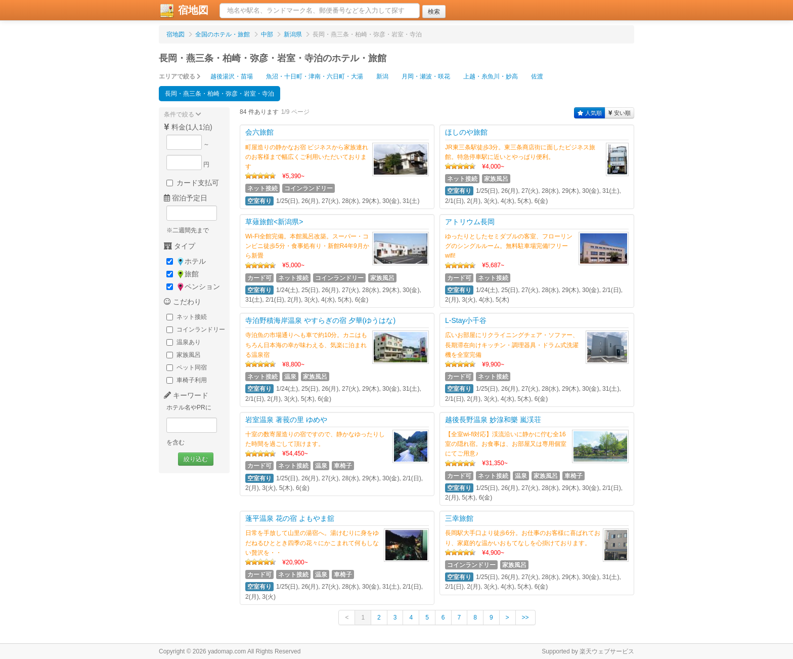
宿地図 (183, 11)
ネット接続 (186, 316)
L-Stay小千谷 (466, 320)
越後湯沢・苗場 (231, 76)
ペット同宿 (186, 367)
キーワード (186, 395)
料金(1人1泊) (188, 127)
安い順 (619, 113)
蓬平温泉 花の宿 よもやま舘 (289, 518)
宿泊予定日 (185, 198)
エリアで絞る (180, 76)
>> (525, 617)
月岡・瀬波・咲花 (426, 76)
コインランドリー (195, 329)
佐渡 (537, 76)
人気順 (590, 113)
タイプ (179, 246)
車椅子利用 (186, 380)
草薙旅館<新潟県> (274, 222)
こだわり (182, 302)
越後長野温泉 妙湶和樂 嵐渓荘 (493, 420)
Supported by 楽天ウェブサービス (588, 651)
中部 (267, 34)
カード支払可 (192, 183)
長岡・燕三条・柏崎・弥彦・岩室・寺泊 (219, 93)
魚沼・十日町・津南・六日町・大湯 (314, 76)
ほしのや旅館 (466, 132)
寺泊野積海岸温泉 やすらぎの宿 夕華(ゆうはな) (320, 320)
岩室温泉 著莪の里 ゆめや (286, 420)
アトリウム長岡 (470, 222)
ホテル (186, 261)
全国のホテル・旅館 (222, 34)
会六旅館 (259, 132)
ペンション (193, 286)
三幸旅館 (459, 518)
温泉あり (183, 342)
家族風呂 (183, 354)
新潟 (382, 76)
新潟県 (293, 34)
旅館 (182, 274)
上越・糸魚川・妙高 (490, 76)
